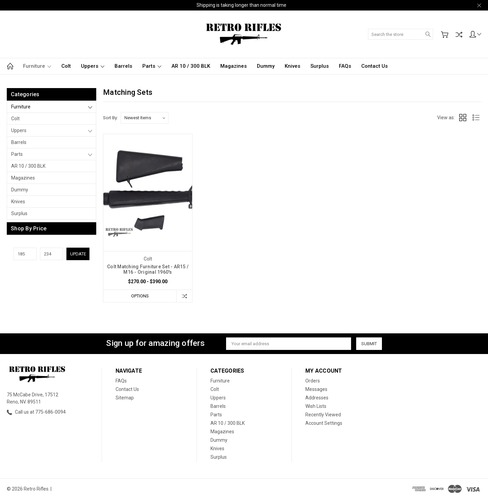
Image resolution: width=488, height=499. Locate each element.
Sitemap (125, 397)
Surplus (319, 66)
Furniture (37, 66)
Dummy (265, 66)
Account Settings (323, 423)
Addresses (316, 397)
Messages (316, 389)
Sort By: (110, 117)
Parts (151, 66)
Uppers (92, 66)
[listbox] (144, 118)
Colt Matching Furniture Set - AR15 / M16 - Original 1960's (147, 269)
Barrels (123, 66)
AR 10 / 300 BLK (190, 66)
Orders (312, 380)
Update (78, 253)
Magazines (233, 66)
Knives (292, 66)
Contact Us (374, 66)
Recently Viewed (323, 414)
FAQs (345, 66)
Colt (66, 66)
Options (140, 295)
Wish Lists (315, 406)
